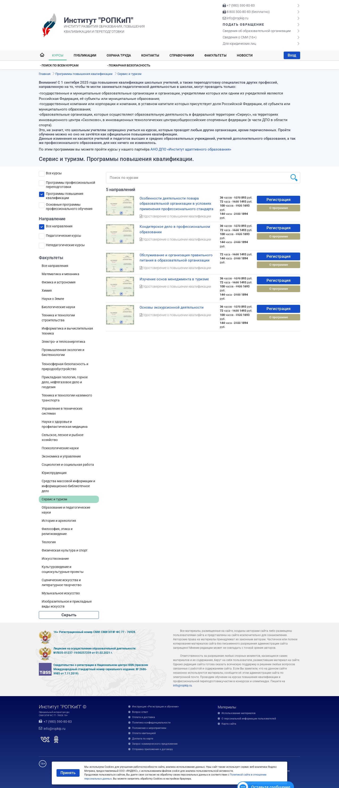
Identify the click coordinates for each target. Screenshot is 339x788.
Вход (292, 55)
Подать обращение (243, 24)
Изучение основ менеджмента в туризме (174, 279)
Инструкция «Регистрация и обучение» (155, 706)
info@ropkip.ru (235, 18)
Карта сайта (229, 723)
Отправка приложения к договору (152, 749)
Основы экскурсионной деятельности (172, 307)
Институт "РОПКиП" (98, 20)
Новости (245, 55)
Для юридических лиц (239, 43)
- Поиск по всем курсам (59, 65)
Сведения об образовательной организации (257, 31)
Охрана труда (119, 55)
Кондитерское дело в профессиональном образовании (175, 229)
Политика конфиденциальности (151, 722)
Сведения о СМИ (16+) (240, 37)
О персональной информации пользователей (249, 718)
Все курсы (54, 173)
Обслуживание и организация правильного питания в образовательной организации (176, 258)
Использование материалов (238, 713)
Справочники (182, 55)
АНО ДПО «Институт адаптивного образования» (190, 149)
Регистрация (278, 199)
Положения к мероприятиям (149, 728)
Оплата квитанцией (144, 733)
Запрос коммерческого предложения (155, 743)
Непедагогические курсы (65, 245)
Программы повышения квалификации (64, 194)
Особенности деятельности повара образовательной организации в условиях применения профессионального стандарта (176, 203)
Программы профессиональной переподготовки (70, 183)
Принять (68, 773)
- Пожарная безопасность (128, 65)
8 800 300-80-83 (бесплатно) (246, 12)
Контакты (150, 55)
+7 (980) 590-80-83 (239, 5)
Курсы (57, 55)
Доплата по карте (142, 738)
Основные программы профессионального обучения (69, 205)
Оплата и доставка (143, 717)
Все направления (59, 226)
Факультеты (215, 55)
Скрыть (68, 614)
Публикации (85, 55)
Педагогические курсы (63, 235)
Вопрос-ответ (140, 712)
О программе (278, 208)
